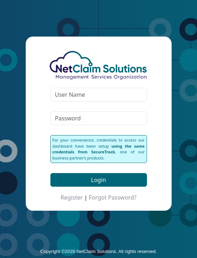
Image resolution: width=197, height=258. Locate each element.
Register (71, 197)
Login (98, 180)
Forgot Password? (112, 197)
